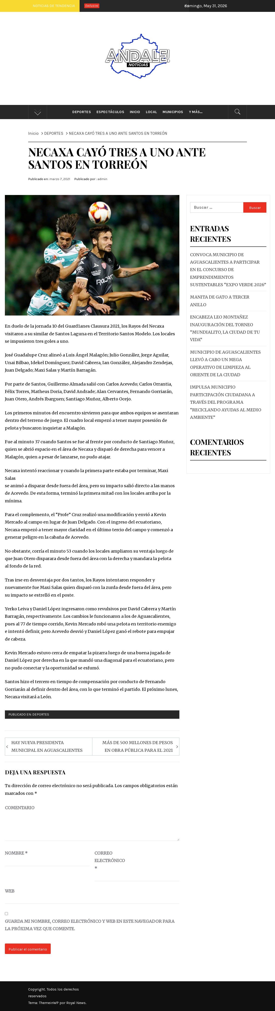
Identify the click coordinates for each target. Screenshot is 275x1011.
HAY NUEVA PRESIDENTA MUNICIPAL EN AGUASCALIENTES (47, 746)
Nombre (16, 853)
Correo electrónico (106, 860)
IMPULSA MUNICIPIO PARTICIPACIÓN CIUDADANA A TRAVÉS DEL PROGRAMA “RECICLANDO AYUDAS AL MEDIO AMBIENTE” (225, 402)
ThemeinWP (49, 1003)
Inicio (135, 112)
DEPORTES (40, 714)
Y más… (196, 112)
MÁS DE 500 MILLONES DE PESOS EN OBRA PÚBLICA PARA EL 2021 (137, 746)
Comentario (19, 807)
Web (9, 891)
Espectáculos (110, 112)
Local (151, 112)
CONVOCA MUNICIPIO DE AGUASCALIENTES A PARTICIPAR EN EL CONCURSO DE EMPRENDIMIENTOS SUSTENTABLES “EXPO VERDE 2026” (228, 270)
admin (102, 179)
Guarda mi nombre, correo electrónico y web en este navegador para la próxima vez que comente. (89, 925)
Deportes (81, 112)
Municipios (173, 112)
